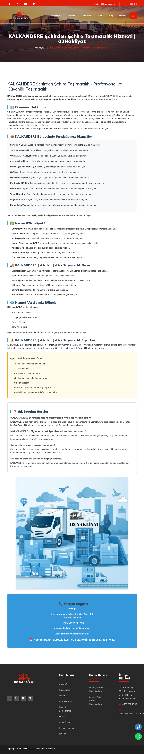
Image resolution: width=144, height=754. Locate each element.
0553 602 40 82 (76, 623)
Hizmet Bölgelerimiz (65, 709)
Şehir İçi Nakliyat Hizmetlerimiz (97, 689)
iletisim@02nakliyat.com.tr (76, 628)
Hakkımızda (64, 690)
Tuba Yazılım (22, 748)
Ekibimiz (63, 695)
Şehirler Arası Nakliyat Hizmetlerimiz (95, 701)
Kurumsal (70, 15)
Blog (111, 15)
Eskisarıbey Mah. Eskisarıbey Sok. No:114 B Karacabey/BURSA (127, 693)
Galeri (100, 15)
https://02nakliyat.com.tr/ (76, 634)
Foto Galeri (64, 716)
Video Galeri (65, 722)
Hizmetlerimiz (65, 701)
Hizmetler (86, 15)
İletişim (122, 15)
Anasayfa (55, 15)
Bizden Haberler (66, 728)
